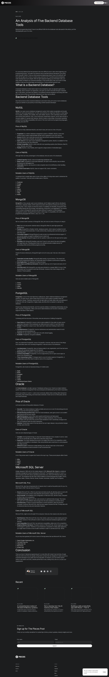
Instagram (19, 374)
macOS (39, 655)
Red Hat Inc (20, 546)
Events (60, 657)
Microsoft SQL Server (53, 471)
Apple (18, 371)
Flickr (18, 187)
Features (50, 655)
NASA (18, 186)
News (60, 655)
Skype (19, 378)
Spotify (19, 191)
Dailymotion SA (21, 544)
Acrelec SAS (20, 547)
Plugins (49, 657)
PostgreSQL (19, 297)
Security (82, 657)
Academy (61, 662)
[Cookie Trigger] (84, 660)
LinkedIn (73, 662)
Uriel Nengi (30, 572)
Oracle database (21, 388)
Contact (49, 662)
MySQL (18, 111)
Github (19, 189)
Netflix (19, 194)
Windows (39, 652)
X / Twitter (73, 655)
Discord (73, 653)
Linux (39, 657)
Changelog (61, 652)
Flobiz (18, 286)
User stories (61, 659)
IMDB (18, 372)
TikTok (73, 660)
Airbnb (19, 461)
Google (19, 184)
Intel (18, 464)
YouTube (73, 664)
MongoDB (18, 203)
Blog (49, 659)
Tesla (18, 193)
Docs (49, 664)
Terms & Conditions (85, 655)
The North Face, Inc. (22, 542)
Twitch (19, 379)
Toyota (19, 284)
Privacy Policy (84, 653)
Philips (19, 463)
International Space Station (24, 381)
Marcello (19, 288)
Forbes (19, 283)
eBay (18, 459)
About (49, 652)
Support (60, 664)
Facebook (20, 182)
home (17, 11)
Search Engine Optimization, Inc (25, 540)
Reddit (19, 376)
